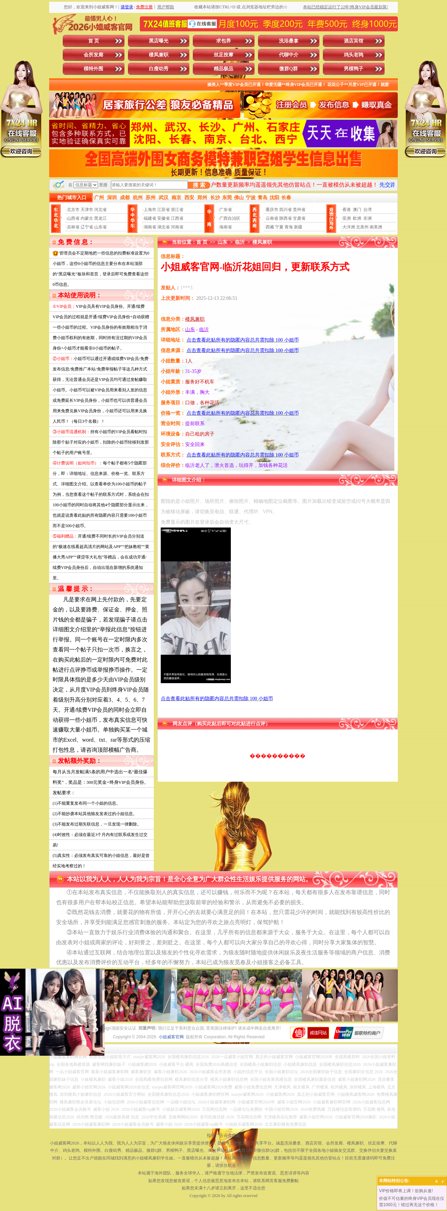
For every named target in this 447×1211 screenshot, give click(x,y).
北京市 (73, 209)
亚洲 (346, 218)
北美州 (362, 227)
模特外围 (93, 68)
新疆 (298, 227)
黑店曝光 (158, 41)
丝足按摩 (223, 54)
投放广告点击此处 (223, 1135)
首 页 (93, 41)
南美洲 (376, 227)
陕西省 (285, 218)
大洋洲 (348, 227)
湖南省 (150, 227)
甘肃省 (299, 218)
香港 (346, 209)
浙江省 (177, 209)
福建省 (150, 218)
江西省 (177, 218)
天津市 (87, 209)
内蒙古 (87, 218)
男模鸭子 (353, 68)
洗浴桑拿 (288, 41)
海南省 (225, 227)
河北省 (100, 209)
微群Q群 (288, 68)
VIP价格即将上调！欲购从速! (406, 1190)
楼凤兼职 (158, 54)
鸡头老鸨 (353, 54)
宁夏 (279, 227)
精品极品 (223, 68)
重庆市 (272, 209)
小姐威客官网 (171, 1036)
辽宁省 (87, 227)
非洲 (367, 218)
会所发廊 (93, 54)
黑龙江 (100, 218)
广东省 (225, 209)
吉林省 (73, 227)
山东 (222, 242)
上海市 (150, 209)
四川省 (285, 209)
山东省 (100, 227)
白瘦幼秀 (158, 68)
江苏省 (163, 209)
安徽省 (163, 218)
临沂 (240, 242)
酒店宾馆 (353, 41)
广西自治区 (229, 218)
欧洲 (357, 218)
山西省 (73, 218)
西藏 (270, 227)
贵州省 (299, 209)
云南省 (272, 218)
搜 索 (199, 185)
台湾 (367, 209)
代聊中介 (288, 54)
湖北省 (163, 227)
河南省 (177, 227)
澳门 (357, 209)
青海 (289, 227)
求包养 (223, 41)
